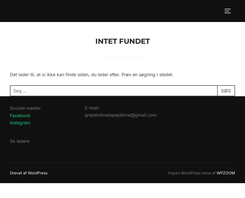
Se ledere (19, 141)
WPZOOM (226, 172)
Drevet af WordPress (28, 172)
